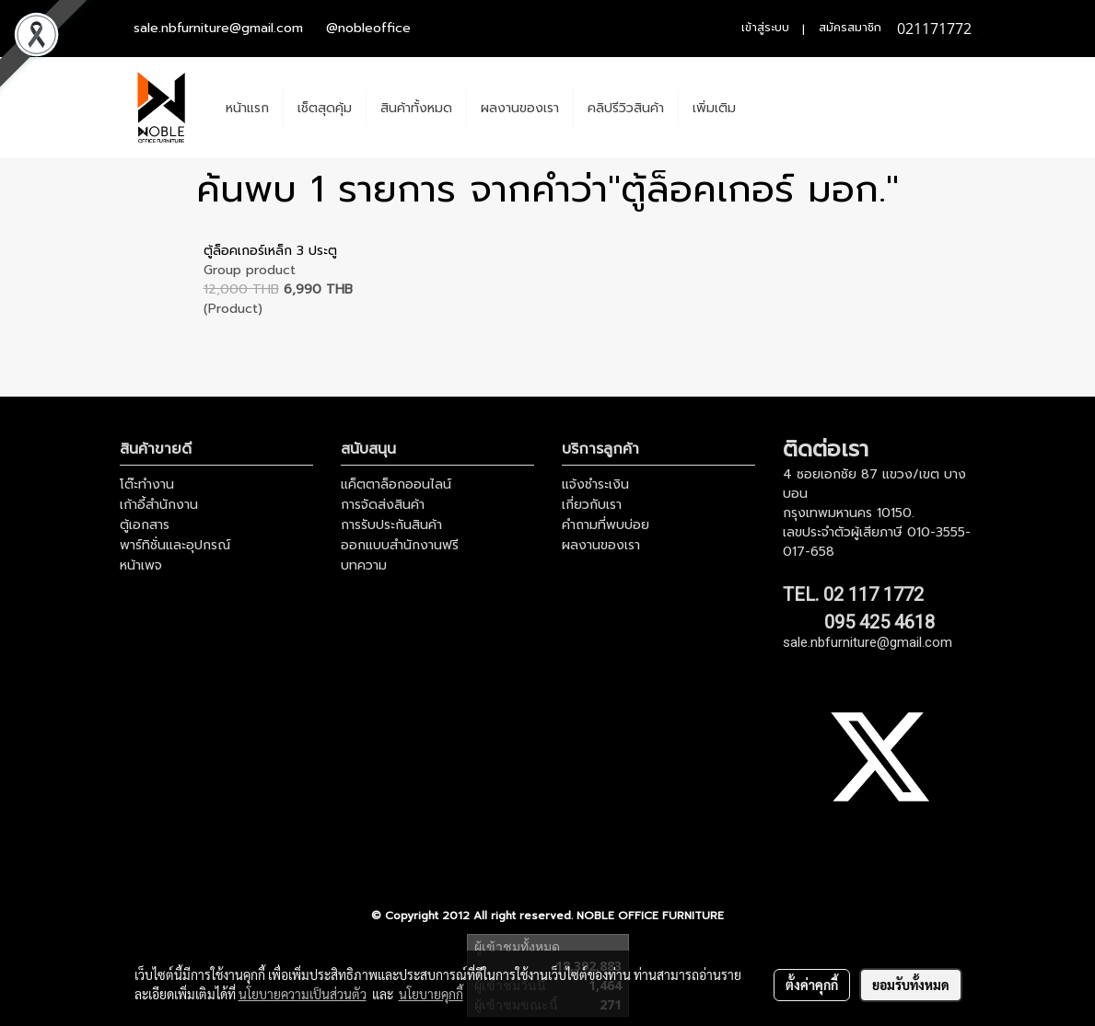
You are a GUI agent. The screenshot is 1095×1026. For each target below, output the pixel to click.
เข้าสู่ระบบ (765, 27)
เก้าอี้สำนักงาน (159, 504)
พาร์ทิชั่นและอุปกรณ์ (175, 545)
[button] (766, 107)
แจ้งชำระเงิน (595, 484)
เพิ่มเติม (714, 108)
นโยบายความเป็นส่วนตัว (303, 994)
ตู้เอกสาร (144, 525)
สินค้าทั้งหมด (416, 108)
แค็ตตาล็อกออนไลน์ (396, 484)
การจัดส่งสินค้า (383, 504)
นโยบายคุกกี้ (431, 994)
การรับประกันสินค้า (391, 525)
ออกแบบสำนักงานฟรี (400, 545)
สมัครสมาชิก (850, 27)
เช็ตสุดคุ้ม (324, 108)
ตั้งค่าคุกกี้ (812, 984)
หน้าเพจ (141, 565)
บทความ (364, 565)
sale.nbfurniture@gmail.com (218, 28)
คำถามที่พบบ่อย (605, 525)
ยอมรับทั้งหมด (910, 984)
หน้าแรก (247, 108)
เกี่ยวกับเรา (592, 504)
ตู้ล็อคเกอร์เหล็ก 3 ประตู (270, 250)
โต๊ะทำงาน (147, 484)
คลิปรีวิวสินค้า (626, 108)
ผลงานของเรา (520, 108)
